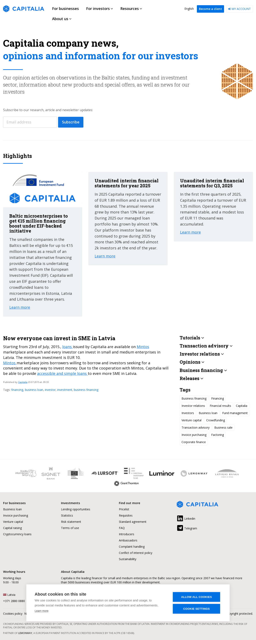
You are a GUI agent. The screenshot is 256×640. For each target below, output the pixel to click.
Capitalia (22, 382)
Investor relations (193, 406)
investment (64, 390)
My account (239, 9)
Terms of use (70, 528)
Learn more (41, 610)
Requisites (126, 515)
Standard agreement (132, 522)
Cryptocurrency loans (17, 534)
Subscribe (70, 121)
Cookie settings (196, 608)
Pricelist (124, 509)
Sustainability (127, 559)
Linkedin (186, 518)
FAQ (122, 528)
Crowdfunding (215, 420)
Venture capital (191, 420)
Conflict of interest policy (135, 553)
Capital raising (12, 528)
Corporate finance (194, 442)
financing (17, 390)
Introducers (126, 534)
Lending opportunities (75, 509)
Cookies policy (12, 614)
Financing (217, 398)
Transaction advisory (196, 427)
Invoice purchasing (194, 435)
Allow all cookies (196, 597)
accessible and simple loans (62, 373)
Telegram (187, 527)
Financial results (220, 406)
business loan (34, 390)
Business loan (208, 413)
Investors (188, 413)
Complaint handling (132, 547)
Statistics (67, 515)
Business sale (223, 427)
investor (50, 390)
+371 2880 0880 (14, 601)
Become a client (210, 9)
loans (67, 346)
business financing (86, 390)
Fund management (235, 413)
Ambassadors (128, 540)
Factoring (217, 435)
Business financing (194, 398)
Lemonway (25, 633)
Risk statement (71, 522)
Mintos (143, 346)
